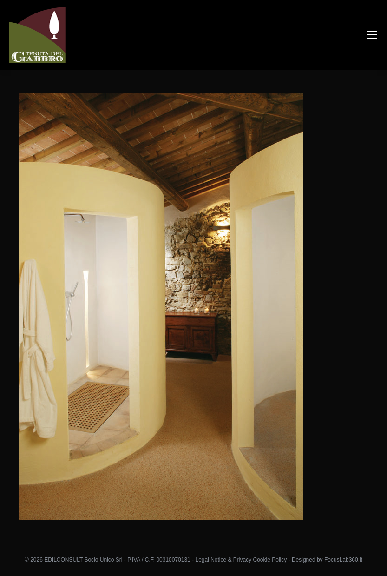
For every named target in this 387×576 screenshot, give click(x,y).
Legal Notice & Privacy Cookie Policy (241, 559)
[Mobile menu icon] (372, 34)
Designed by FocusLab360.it (327, 559)
